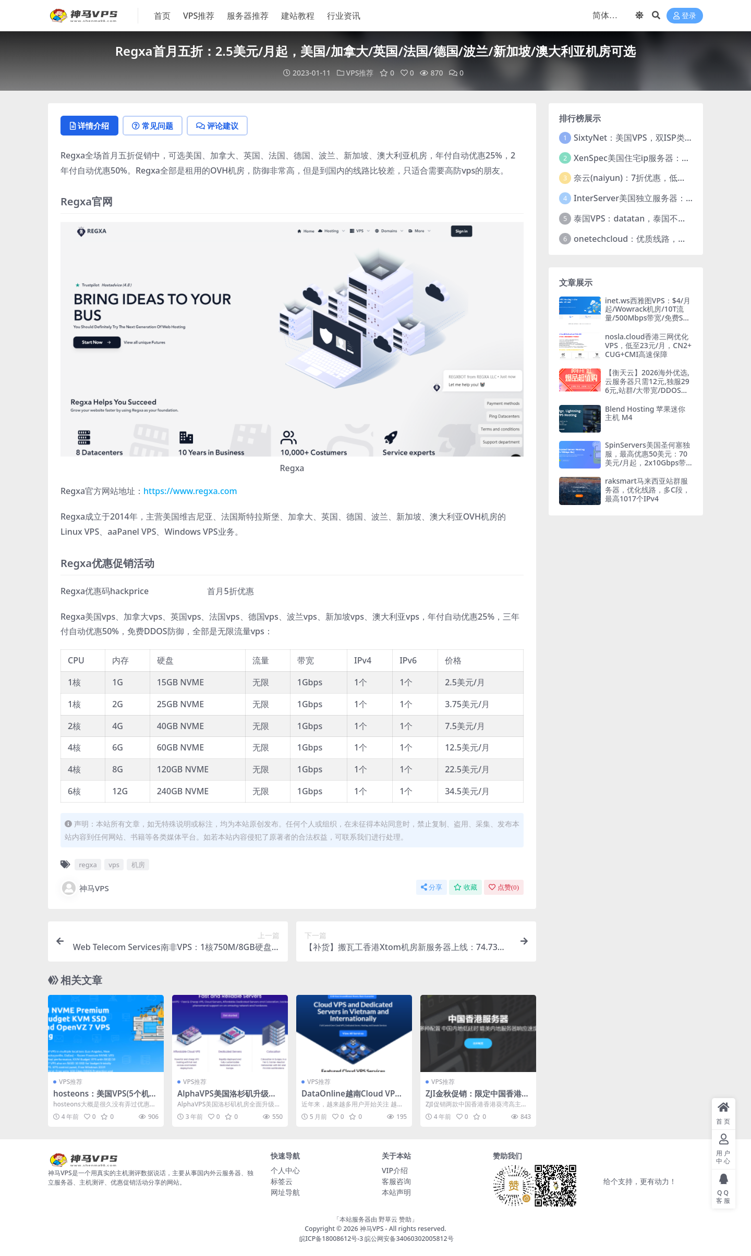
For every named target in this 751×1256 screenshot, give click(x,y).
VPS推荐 (360, 73)
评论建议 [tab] (217, 125)
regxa (88, 864)
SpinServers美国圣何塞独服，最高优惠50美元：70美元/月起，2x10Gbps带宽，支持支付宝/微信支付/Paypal (648, 462)
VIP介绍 (395, 1170)
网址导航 (285, 1192)
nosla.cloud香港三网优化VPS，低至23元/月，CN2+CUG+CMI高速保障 (648, 345)
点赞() (504, 887)
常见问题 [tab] (152, 125)
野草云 (388, 1219)
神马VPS (84, 888)
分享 (431, 887)
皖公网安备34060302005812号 (409, 1238)
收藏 (465, 887)
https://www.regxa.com (190, 491)
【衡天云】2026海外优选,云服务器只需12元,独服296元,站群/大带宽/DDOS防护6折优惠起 (647, 385)
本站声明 (396, 1192)
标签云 (282, 1181)
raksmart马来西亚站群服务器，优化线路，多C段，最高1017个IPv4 (647, 489)
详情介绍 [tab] (89, 125)
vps (113, 864)
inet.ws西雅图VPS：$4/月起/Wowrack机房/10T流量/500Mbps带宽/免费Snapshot (648, 313)
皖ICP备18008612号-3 (331, 1238)
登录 (684, 16)
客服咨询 (396, 1181)
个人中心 (285, 1170)
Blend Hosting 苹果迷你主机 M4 (645, 413)
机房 (138, 864)
